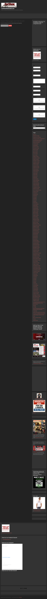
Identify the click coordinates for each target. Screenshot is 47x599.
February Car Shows (36, 148)
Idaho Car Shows (35, 212)
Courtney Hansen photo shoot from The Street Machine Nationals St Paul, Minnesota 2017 (39, 303)
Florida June (35, 199)
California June (35, 176)
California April (35, 173)
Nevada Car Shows (36, 251)
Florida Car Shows (35, 191)
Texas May (34, 279)
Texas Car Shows (35, 272)
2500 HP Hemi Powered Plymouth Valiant (39, 312)
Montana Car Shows (36, 248)
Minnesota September (36, 241)
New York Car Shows (36, 257)
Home (34, 316)
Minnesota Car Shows (36, 229)
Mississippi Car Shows (36, 247)
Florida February (35, 194)
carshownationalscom (10, 568)
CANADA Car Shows (36, 300)
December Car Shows (36, 162)
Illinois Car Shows (35, 213)
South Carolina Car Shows (37, 268)
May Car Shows (35, 152)
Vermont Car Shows (36, 292)
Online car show (35, 320)
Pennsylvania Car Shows (36, 265)
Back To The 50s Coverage (37, 317)
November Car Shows (36, 160)
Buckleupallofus (35, 145)
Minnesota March (35, 233)
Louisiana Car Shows (36, 220)
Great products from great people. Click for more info (39, 451)
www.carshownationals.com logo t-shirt (38, 509)
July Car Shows (35, 155)
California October (35, 181)
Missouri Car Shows (36, 227)
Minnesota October (36, 243)
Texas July (34, 282)
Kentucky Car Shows (36, 219)
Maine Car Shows (35, 222)
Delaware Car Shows (36, 188)
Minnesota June (35, 237)
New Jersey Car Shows (36, 254)
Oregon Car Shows (36, 264)
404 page (34, 305)
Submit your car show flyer (37, 137)
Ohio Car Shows (35, 261)
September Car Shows (36, 157)
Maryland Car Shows (36, 223)
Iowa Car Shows (35, 216)
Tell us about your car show (37, 77)
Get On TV (34, 134)
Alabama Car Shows (36, 163)
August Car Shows (35, 156)
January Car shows (36, 146)
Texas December (35, 289)
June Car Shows (35, 153)
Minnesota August (36, 240)
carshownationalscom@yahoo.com (38, 363)
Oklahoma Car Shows (36, 262)
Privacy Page (35, 310)
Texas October (35, 286)
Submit (35, 119)
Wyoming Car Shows (36, 299)
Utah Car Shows (35, 290)
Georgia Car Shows (36, 209)
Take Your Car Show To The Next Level (38, 138)
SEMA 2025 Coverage (36, 135)
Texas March (35, 276)
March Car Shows (35, 149)
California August (35, 178)
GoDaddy (20, 597)
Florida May (35, 198)
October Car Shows (36, 159)
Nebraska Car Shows (36, 250)
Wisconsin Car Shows (36, 297)
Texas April (34, 278)
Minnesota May (35, 236)
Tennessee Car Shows (36, 271)
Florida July (34, 201)
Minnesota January (36, 230)
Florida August (35, 202)
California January (35, 169)
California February (36, 170)
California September (36, 180)
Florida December (35, 208)
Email (34, 73)
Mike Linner (5, 568)
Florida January (35, 192)
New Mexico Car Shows (36, 255)
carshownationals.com (7, 539)
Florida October (35, 205)
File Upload (35, 104)
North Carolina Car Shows (37, 258)
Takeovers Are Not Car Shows (39, 398)
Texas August (35, 283)
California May (35, 174)
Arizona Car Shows (36, 164)
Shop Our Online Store (36, 142)
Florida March (35, 195)
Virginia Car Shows (36, 293)
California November (36, 183)
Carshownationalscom (39, 399)
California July (35, 177)
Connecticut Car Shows (36, 187)
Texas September (35, 285)
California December (36, 184)
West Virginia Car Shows (36, 296)
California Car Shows (36, 167)
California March (35, 171)
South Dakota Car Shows (36, 269)
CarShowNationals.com (7, 8)
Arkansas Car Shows (36, 166)
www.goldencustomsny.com (39, 437)
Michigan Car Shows (36, 226)
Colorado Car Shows (36, 185)
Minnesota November (36, 244)
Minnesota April (35, 234)
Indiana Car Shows (36, 215)
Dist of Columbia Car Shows (37, 190)
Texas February (35, 275)
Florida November (35, 206)
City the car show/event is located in (38, 84)
